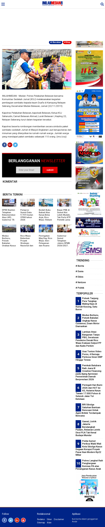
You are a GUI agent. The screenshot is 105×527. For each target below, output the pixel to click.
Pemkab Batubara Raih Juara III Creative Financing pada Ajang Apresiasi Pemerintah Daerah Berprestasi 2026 (88, 372)
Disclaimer (59, 519)
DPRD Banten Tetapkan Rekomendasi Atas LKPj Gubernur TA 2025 (8, 216)
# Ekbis (79, 276)
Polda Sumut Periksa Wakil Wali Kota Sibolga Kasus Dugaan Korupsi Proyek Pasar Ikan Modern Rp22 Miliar (89, 448)
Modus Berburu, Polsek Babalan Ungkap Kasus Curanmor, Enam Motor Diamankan (9, 244)
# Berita (80, 266)
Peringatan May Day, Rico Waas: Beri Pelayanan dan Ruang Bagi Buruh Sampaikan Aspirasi (45, 244)
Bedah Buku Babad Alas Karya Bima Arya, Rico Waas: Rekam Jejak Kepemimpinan (45, 218)
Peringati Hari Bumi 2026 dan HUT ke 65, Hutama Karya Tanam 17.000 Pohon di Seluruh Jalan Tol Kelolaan (89, 392)
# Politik (80, 287)
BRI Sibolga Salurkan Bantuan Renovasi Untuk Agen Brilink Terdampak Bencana (88, 410)
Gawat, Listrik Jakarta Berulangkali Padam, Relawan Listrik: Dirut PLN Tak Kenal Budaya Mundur (88, 428)
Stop (67, 42)
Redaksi (41, 519)
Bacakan (55, 42)
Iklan (49, 522)
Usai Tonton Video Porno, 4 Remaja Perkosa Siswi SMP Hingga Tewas (89, 355)
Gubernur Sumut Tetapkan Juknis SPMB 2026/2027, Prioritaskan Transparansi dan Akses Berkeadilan (63, 246)
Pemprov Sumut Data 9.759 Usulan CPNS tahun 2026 (26, 215)
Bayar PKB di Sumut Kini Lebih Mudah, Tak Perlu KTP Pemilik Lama (64, 215)
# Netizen (81, 282)
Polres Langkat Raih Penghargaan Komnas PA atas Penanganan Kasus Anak (89, 464)
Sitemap (41, 522)
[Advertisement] (52, 21)
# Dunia (79, 271)
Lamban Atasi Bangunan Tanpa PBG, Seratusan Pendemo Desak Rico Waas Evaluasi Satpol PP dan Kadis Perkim (88, 338)
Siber (49, 519)
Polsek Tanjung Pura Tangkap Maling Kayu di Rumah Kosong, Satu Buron (87, 304)
